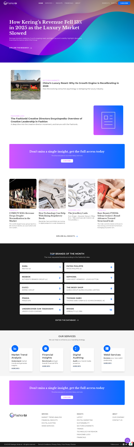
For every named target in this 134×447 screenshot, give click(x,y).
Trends (80, 429)
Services (49, 3)
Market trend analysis (52, 417)
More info (15, 368)
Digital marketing (85, 420)
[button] (127, 440)
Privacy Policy (56, 444)
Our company (118, 417)
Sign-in (114, 3)
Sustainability (83, 423)
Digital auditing (49, 423)
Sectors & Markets (85, 426)
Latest (80, 417)
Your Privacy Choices (69, 444)
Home (41, 3)
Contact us (117, 420)
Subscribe (124, 3)
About (77, 3)
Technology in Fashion (87, 432)
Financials (69, 3)
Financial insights (50, 420)
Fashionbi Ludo (83, 435)
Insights (59, 3)
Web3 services (48, 426)
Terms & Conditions (44, 444)
